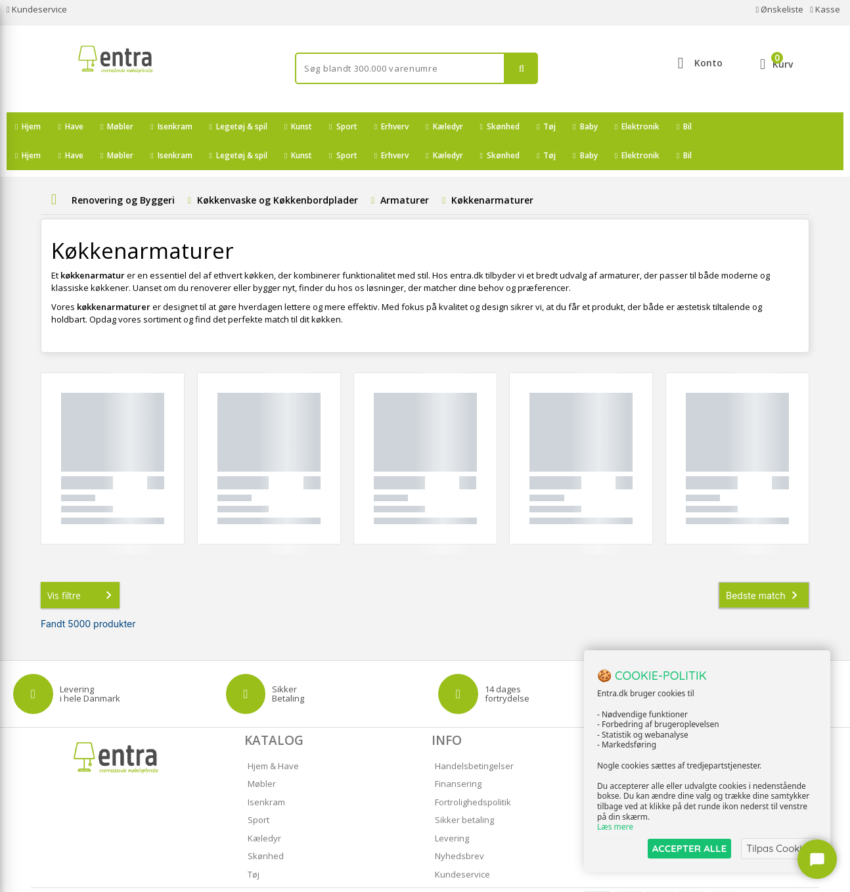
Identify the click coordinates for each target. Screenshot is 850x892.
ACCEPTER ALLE (689, 848)
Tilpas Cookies (779, 848)
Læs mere (615, 827)
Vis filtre (82, 566)
